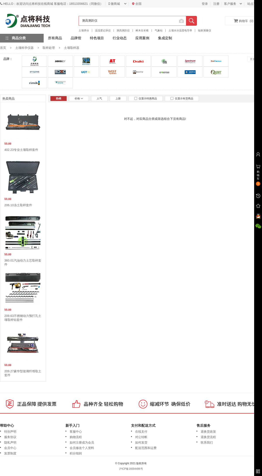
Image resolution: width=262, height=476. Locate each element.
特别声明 (10, 431)
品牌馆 (76, 38)
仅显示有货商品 (182, 98)
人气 (99, 98)
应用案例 (142, 38)
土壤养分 (84, 30)
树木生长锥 (142, 30)
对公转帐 (141, 437)
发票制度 (10, 453)
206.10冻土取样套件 (18, 205)
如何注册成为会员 (82, 442)
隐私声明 (10, 442)
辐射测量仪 (204, 30)
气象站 (159, 30)
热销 (58, 98)
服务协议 (10, 437)
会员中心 (10, 448)
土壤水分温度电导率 (180, 30)
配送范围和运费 (146, 448)
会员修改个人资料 (82, 448)
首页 (3, 47)
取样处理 (49, 47)
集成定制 (165, 38)
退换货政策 (208, 431)
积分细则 (76, 453)
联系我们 (207, 442)
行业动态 (120, 38)
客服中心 (76, 431)
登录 (205, 3)
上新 (118, 98)
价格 (79, 98)
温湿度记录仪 (103, 30)
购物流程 (76, 437)
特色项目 (97, 38)
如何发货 (141, 442)
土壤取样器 (71, 47)
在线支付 (141, 431)
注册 (216, 3)
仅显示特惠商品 (145, 98)
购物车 (243, 21)
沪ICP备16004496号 (131, 468)
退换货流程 (208, 437)
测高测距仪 (123, 30)
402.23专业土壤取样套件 (21, 149)
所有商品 (55, 38)
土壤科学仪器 (24, 47)
